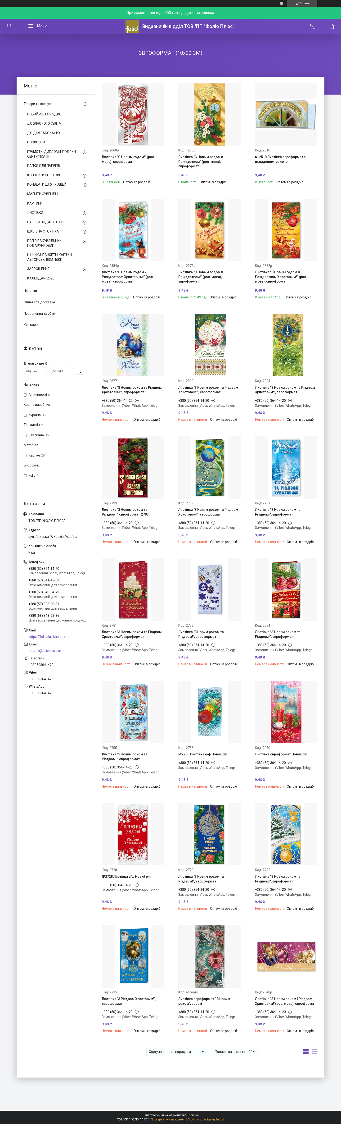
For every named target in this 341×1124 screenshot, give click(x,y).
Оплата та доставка (39, 302)
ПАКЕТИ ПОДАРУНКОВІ (45, 222)
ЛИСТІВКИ (35, 213)
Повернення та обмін (40, 313)
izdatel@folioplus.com (45, 651)
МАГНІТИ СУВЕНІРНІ (42, 194)
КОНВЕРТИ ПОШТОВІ (43, 175)
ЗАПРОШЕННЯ (38, 269)
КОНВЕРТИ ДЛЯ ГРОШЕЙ (46, 184)
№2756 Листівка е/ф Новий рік (202, 754)
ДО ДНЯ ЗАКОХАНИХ (43, 133)
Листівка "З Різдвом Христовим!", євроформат (129, 1001)
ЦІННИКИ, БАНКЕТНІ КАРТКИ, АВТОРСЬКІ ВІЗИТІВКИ (49, 257)
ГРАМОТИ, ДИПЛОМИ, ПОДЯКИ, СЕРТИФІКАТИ (51, 154)
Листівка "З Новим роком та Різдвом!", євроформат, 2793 (125, 512)
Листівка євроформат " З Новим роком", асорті (204, 1001)
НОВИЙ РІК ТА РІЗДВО (44, 114)
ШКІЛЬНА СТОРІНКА (43, 231)
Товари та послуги (38, 104)
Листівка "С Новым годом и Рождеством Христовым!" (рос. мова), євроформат (128, 276)
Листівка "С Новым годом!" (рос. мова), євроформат (128, 159)
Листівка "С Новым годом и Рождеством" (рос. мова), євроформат (200, 161)
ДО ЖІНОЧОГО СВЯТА (44, 123)
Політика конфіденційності (206, 1119)
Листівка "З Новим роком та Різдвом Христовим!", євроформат (132, 390)
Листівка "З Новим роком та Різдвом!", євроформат (278, 512)
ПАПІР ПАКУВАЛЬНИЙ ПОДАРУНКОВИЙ (44, 243)
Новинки (30, 291)
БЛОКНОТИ (36, 142)
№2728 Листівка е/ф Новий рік (126, 876)
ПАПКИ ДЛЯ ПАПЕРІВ (43, 166)
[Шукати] (9, 26)
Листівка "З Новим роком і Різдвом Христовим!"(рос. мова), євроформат (285, 1001)
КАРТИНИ (34, 203)
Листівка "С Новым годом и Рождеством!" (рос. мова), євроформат (200, 276)
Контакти (31, 325)
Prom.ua (193, 1115)
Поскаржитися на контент (168, 1119)
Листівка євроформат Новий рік (281, 754)
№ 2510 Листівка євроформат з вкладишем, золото (280, 159)
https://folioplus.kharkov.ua (49, 637)
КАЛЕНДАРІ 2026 (40, 278)
